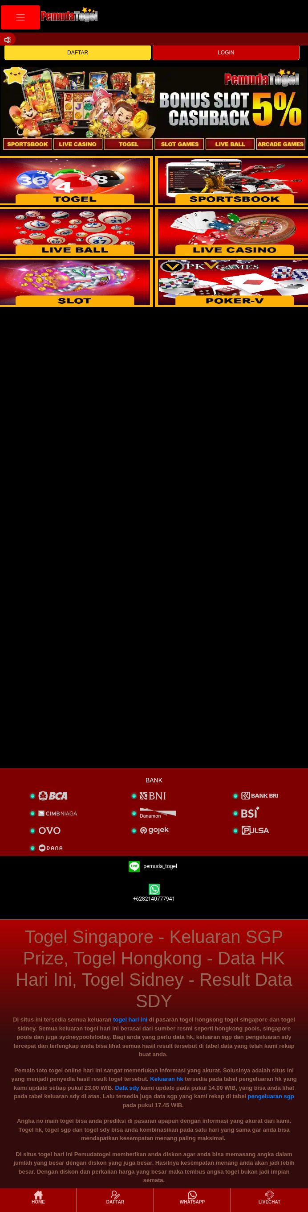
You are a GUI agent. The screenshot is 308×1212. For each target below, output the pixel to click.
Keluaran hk (166, 1078)
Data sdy (127, 1087)
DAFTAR (77, 53)
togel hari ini (130, 1019)
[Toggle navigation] (20, 17)
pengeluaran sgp (271, 1096)
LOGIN (226, 53)
